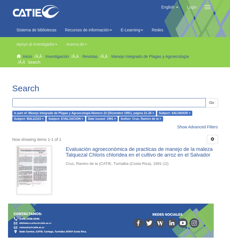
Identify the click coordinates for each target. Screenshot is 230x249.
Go (211, 102)
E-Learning (132, 30)
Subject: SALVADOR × (175, 113)
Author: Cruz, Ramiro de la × (141, 119)
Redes (159, 30)
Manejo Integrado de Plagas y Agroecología (150, 56)
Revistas (90, 56)
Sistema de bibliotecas (37, 30)
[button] (170, 7)
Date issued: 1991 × (102, 119)
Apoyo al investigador (37, 44)
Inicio (27, 56)
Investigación (57, 56)
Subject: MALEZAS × (29, 119)
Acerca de (76, 44)
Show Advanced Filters (197, 127)
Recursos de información (88, 30)
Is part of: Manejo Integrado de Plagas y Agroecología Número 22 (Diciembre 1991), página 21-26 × (84, 113)
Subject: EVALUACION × (65, 119)
